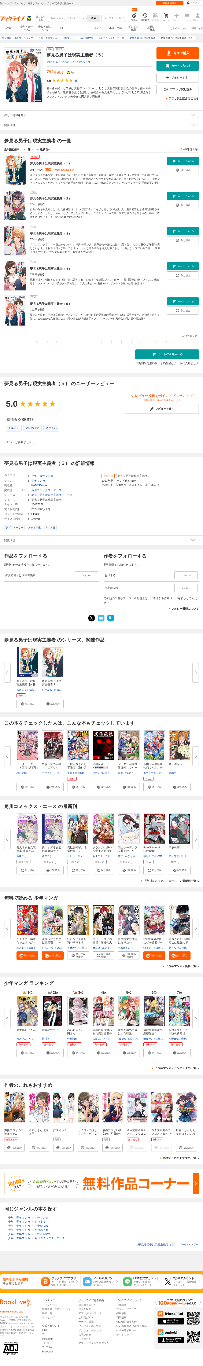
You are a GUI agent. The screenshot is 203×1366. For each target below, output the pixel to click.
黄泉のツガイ (50, 1030)
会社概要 (121, 1304)
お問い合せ (84, 1334)
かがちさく (131, 856)
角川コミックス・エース (46, 490)
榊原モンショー (135, 1038)
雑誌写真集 (151, 28)
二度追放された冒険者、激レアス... (76, 767)
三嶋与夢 (160, 1038)
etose (128, 773)
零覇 (120, 773)
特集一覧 (47, 1313)
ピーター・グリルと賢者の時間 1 (27, 766)
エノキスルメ (109, 947)
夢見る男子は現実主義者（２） (50, 198)
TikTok (45, 1343)
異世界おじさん (26, 1030)
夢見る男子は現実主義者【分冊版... (26, 684)
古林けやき (73, 947)
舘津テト (148, 947)
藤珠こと (21, 856)
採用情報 (121, 1313)
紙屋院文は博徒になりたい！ (127, 940)
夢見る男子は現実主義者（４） (50, 268)
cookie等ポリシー (126, 1330)
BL (62, 28)
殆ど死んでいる (25, 1038)
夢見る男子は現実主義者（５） (50, 303)
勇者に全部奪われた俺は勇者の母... (102, 1033)
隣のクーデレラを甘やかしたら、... (127, 851)
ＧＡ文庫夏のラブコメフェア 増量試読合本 (161, 1134)
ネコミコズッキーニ (154, 773)
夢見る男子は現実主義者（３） (50, 233)
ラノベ (98, 28)
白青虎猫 (160, 947)
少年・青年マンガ (26, 28)
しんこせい (48, 947)
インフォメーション (89, 1330)
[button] (27, 704)
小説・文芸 (115, 28)
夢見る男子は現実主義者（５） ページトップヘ (167, 1244)
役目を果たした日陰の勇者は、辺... (178, 1033)
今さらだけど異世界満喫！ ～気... (51, 942)
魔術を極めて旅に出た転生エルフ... (127, 1033)
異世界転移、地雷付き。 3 (76, 849)
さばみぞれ (83, 61)
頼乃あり (21, 947)
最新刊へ (45, 149)
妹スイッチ (60, 1130)
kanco (121, 1038)
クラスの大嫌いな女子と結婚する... (102, 851)
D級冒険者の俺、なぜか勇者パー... (154, 940)
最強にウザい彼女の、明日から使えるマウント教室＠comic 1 (112, 1135)
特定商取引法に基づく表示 (131, 1326)
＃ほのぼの (32, 428)
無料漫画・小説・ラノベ (56, 1309)
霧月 (145, 856)
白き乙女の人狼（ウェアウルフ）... (51, 767)
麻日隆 (96, 947)
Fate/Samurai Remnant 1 (151, 849)
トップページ (49, 1304)
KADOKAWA (39, 485)
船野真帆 (174, 1038)
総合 (8, 28)
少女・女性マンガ (44, 28)
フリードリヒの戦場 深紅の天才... (102, 942)
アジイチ (47, 773)
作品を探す (84, 1309)
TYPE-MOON (158, 856)
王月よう (59, 773)
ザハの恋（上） (178, 764)
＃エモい (51, 428)
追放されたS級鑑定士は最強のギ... (179, 940)
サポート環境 (86, 1321)
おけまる (52, 61)
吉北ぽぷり (67, 61)
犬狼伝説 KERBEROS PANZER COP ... (103, 767)
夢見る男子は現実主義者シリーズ (52, 494)
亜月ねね (72, 1038)
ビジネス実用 (133, 28)
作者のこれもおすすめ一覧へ (181, 1158)
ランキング (48, 1317)
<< (36, 342)
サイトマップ (124, 1334)
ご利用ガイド (196, 28)
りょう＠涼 (139, 773)
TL (79, 28)
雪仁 (120, 856)
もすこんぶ (99, 856)
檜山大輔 (21, 773)
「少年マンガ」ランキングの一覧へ (177, 1068)
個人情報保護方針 (126, 1321)
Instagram (47, 1338)
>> (166, 342)
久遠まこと (99, 1038)
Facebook (47, 1351)
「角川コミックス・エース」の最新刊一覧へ (171, 880)
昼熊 (84, 947)
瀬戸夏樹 (188, 947)
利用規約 (121, 1317)
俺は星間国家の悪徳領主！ (153, 1031)
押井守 (96, 773)
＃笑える (13, 428)
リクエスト (84, 1338)
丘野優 (184, 1038)
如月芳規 (174, 856)
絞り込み (40, 18)
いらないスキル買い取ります (76, 940)
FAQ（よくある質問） (91, 1326)
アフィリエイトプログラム (93, 1343)
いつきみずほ (87, 856)
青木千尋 (72, 773)
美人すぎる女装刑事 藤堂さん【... (51, 851)
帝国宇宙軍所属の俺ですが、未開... (153, 767)
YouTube (47, 1347)
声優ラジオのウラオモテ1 (13, 1132)
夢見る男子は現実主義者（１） (50, 163)
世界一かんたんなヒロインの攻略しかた (185, 1134)
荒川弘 (45, 1038)
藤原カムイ (108, 773)
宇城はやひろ (125, 947)
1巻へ (29, 149)
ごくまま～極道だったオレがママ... (26, 942)
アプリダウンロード (89, 1313)
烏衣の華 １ (177, 847)
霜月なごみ (175, 947)
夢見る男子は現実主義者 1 (51, 682)
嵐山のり (174, 773)
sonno (32, 947)
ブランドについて (126, 1309)
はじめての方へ (178, 28)
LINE (45, 1330)
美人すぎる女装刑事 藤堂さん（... (26, 851)
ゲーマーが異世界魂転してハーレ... (127, 767)
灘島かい (148, 1038)
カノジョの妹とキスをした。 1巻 (87, 1134)
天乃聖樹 (112, 856)
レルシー (72, 856)
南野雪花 (84, 773)
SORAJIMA (62, 947)
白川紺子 (186, 856)
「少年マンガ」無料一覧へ (182, 966)
